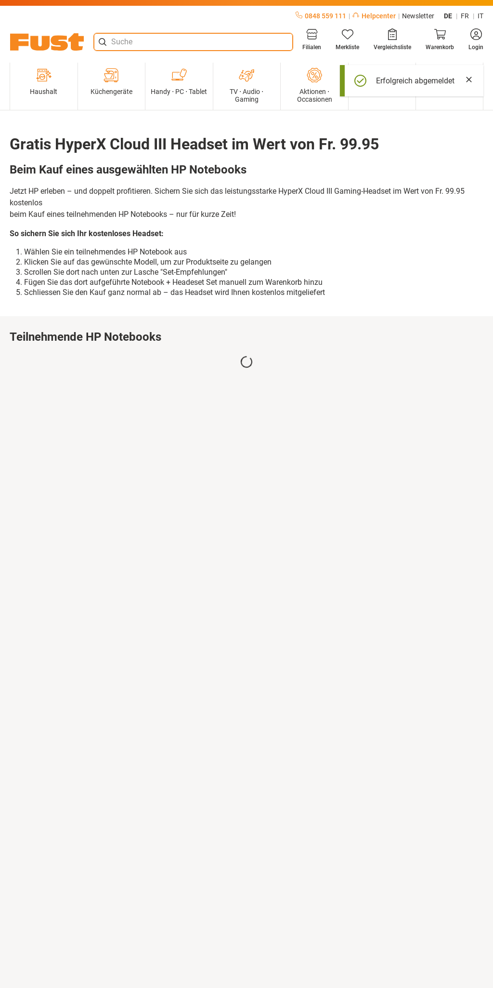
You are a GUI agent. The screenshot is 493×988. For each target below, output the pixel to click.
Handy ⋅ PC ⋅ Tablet (179, 81)
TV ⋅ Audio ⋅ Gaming (246, 85)
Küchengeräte (111, 81)
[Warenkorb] (440, 39)
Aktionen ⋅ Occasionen (314, 85)
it (480, 16)
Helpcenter (374, 16)
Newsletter (418, 16)
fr (465, 16)
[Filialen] (311, 39)
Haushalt (43, 81)
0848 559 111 (321, 16)
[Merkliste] (347, 39)
